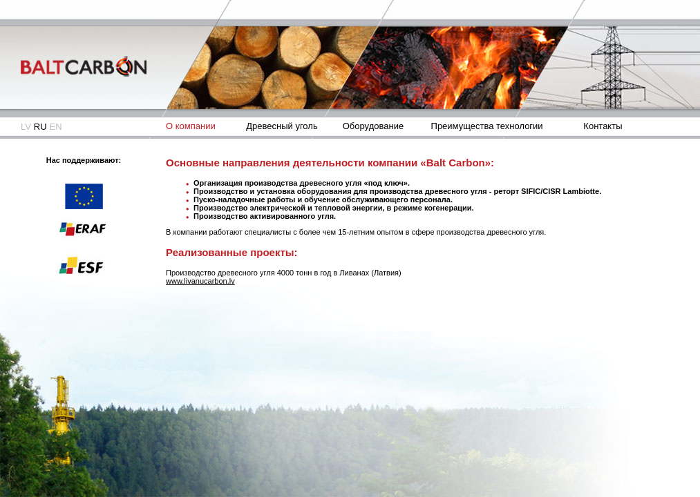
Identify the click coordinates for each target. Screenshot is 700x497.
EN (56, 126)
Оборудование (373, 126)
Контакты (602, 126)
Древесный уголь (281, 126)
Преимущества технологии (487, 126)
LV (26, 126)
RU (40, 126)
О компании (191, 126)
